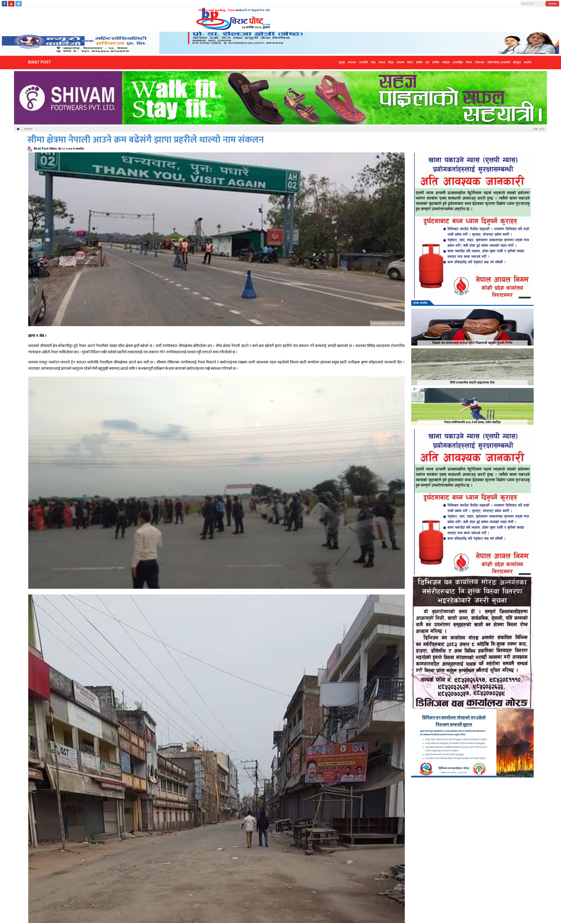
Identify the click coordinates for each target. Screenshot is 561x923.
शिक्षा (391, 62)
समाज (382, 62)
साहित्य (446, 62)
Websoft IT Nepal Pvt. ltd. (253, 10)
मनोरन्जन (479, 62)
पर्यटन (410, 62)
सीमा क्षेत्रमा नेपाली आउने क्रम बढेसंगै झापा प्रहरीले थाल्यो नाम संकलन (145, 140)
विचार (469, 62)
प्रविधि (419, 62)
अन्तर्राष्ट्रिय (458, 62)
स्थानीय (527, 62)
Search (552, 3)
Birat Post (39, 62)
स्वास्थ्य (400, 62)
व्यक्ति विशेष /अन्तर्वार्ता (498, 62)
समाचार (352, 62)
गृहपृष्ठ (342, 62)
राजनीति (363, 62)
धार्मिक (435, 62)
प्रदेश (373, 62)
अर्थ (427, 62)
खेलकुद (517, 62)
